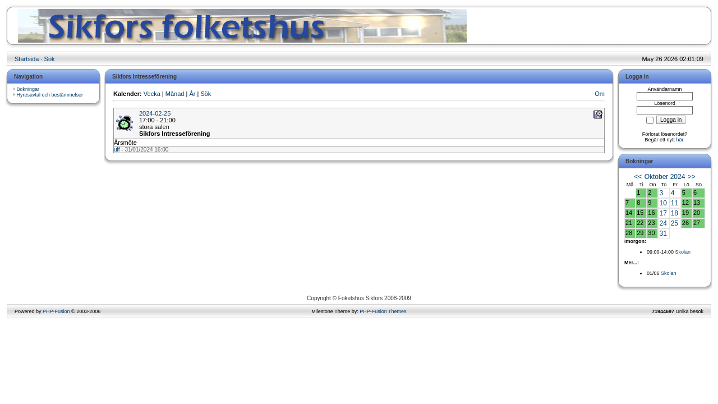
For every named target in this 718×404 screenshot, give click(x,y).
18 (674, 213)
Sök (49, 59)
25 (674, 223)
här (680, 140)
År (192, 93)
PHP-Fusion (56, 311)
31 (662, 233)
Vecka (152, 93)
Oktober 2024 (665, 177)
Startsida (27, 59)
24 (662, 223)
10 (662, 203)
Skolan (683, 252)
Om (600, 93)
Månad (175, 93)
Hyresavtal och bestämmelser (50, 95)
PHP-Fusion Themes (383, 311)
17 (662, 213)
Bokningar (28, 89)
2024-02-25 (155, 113)
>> (692, 177)
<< (638, 177)
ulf (117, 149)
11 (674, 203)
